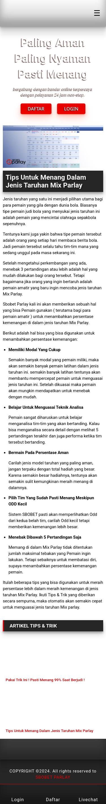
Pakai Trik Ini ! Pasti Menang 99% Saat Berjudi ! (45, 680)
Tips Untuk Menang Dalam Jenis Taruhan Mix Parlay (49, 731)
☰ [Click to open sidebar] (97, 13)
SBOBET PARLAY (53, 777)
